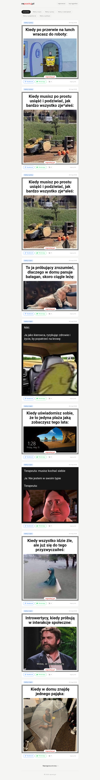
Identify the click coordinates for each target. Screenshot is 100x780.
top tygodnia (73, 4)
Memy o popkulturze (29, 16)
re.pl (27, 3)
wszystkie (26, 12)
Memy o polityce (45, 16)
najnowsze (61, 4)
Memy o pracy (49, 12)
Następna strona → (51, 766)
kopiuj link (73, 81)
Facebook (28, 82)
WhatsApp (40, 82)
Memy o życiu (37, 12)
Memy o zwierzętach (64, 12)
